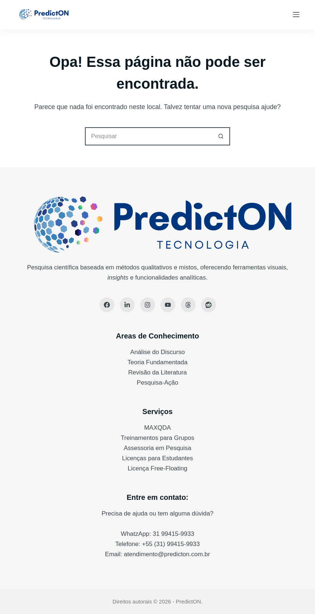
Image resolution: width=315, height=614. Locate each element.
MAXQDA (157, 427)
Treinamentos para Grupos (158, 437)
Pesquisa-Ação (157, 382)
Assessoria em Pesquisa (157, 448)
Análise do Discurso (157, 352)
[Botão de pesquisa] (221, 136)
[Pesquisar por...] (148, 136)
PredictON (188, 601)
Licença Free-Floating (157, 468)
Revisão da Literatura (157, 372)
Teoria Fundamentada (157, 362)
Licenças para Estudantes (157, 458)
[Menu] (296, 14)
